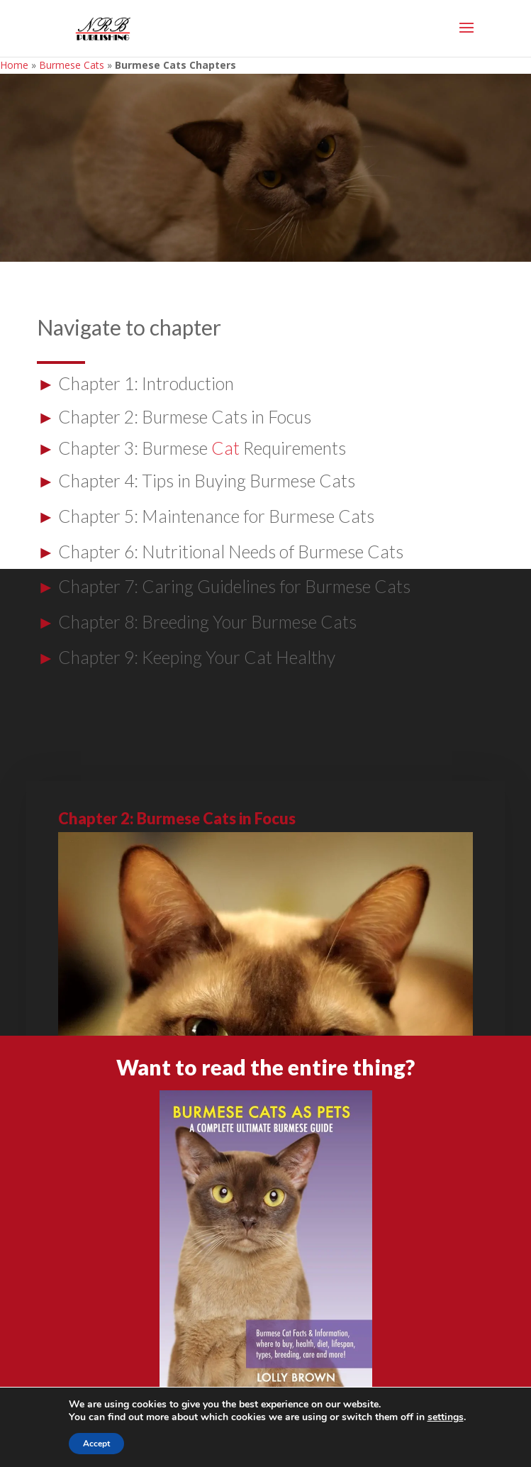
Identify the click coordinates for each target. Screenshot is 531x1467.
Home (14, 65)
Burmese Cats (71, 65)
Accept (96, 1443)
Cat (225, 448)
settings (445, 1417)
